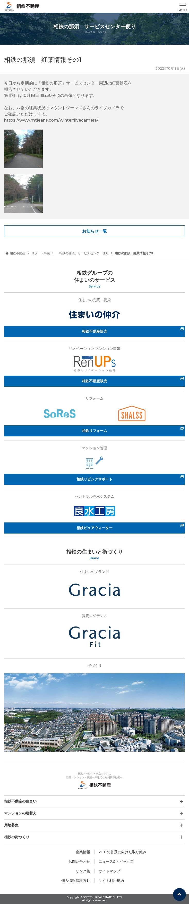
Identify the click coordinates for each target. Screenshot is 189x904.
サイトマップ (109, 871)
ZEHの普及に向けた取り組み (123, 852)
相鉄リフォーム (94, 430)
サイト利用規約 (111, 880)
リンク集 (83, 871)
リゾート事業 (40, 253)
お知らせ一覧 (94, 231)
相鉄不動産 (15, 253)
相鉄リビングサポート (94, 479)
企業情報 (83, 852)
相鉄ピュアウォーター (94, 528)
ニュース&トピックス (116, 861)
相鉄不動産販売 (94, 331)
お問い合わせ (79, 861)
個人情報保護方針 (75, 880)
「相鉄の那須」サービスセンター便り (82, 253)
